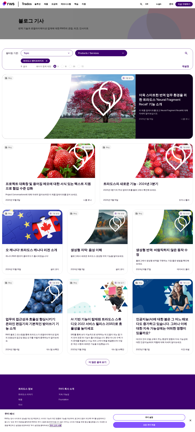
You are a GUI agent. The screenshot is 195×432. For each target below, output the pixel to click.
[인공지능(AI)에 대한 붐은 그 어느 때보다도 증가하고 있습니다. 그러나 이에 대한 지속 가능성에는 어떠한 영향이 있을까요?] (163, 296)
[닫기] (190, 420)
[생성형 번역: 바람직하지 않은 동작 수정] (163, 227)
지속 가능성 (64, 394)
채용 (20, 399)
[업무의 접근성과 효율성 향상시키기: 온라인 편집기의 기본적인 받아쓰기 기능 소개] (32, 296)
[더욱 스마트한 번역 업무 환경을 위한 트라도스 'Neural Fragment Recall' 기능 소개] (69, 106)
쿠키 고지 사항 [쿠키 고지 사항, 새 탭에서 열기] (55, 425)
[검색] (141, 4)
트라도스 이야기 (25, 394)
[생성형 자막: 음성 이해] (97, 227)
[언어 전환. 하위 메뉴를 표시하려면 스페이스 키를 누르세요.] (147, 4)
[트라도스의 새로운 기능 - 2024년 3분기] (146, 161)
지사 (20, 404)
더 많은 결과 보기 (97, 362)
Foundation (64, 399)
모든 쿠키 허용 (149, 425)
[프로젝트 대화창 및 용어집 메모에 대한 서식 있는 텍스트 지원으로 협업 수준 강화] (48, 161)
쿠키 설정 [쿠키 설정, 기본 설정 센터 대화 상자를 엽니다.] (149, 417)
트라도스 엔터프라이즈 (35, 60)
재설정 (185, 66)
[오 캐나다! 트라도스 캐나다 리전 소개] (32, 227)
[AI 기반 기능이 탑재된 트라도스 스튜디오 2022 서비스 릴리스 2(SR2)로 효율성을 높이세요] (97, 296)
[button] (8, 3)
